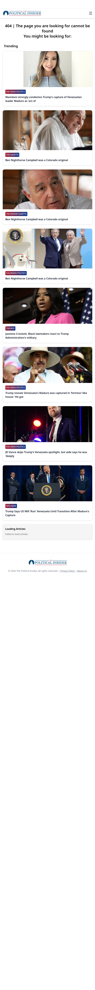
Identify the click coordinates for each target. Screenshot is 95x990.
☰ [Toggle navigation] (90, 13)
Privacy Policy (67, 570)
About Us (82, 570)
